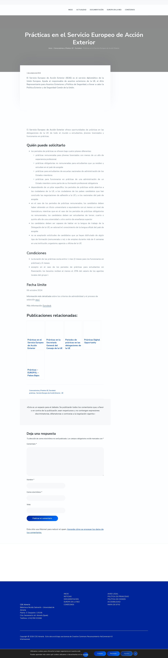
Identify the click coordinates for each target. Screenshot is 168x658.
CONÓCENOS (69, 604)
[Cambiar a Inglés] (145, 10)
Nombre (30, 479)
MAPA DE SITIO (114, 604)
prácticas (32, 393)
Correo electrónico (34, 492)
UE (62, 393)
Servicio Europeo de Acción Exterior (48, 393)
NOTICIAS (68, 596)
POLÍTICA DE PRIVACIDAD (118, 596)
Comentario (32, 444)
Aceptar (99, 653)
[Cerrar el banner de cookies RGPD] (136, 654)
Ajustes (127, 653)
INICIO (66, 594)
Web (29, 504)
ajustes (85, 654)
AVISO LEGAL (113, 594)
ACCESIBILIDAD (114, 602)
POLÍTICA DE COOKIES (117, 599)
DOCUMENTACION (71, 599)
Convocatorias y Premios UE (64, 48)
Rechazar (113, 653)
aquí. (37, 299)
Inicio (50, 48)
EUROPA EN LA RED (72, 602)
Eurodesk (78, 48)
